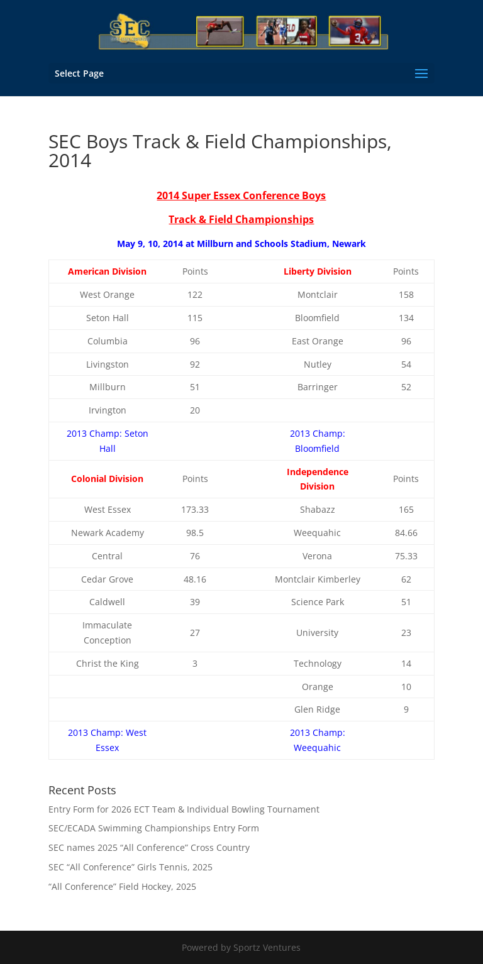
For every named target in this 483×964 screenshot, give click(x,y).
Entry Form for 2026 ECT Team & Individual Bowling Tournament (183, 809)
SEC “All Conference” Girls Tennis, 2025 (130, 867)
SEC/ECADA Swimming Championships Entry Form (153, 828)
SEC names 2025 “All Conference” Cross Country (149, 847)
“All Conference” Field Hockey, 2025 (122, 886)
